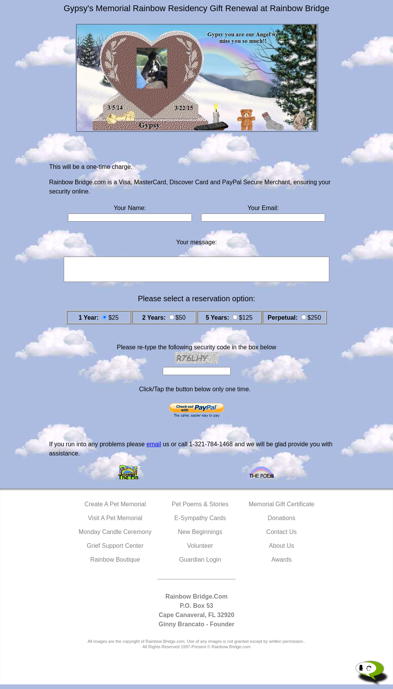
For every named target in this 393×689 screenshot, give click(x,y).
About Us (281, 550)
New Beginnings (200, 536)
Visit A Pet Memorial (115, 522)
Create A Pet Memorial (115, 508)
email (153, 448)
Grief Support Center (115, 550)
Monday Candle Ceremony (115, 536)
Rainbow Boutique (115, 564)
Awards (281, 564)
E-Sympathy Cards (200, 522)
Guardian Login (200, 564)
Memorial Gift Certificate (282, 508)
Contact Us (281, 536)
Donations (281, 522)
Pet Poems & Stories (200, 508)
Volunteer (200, 550)
